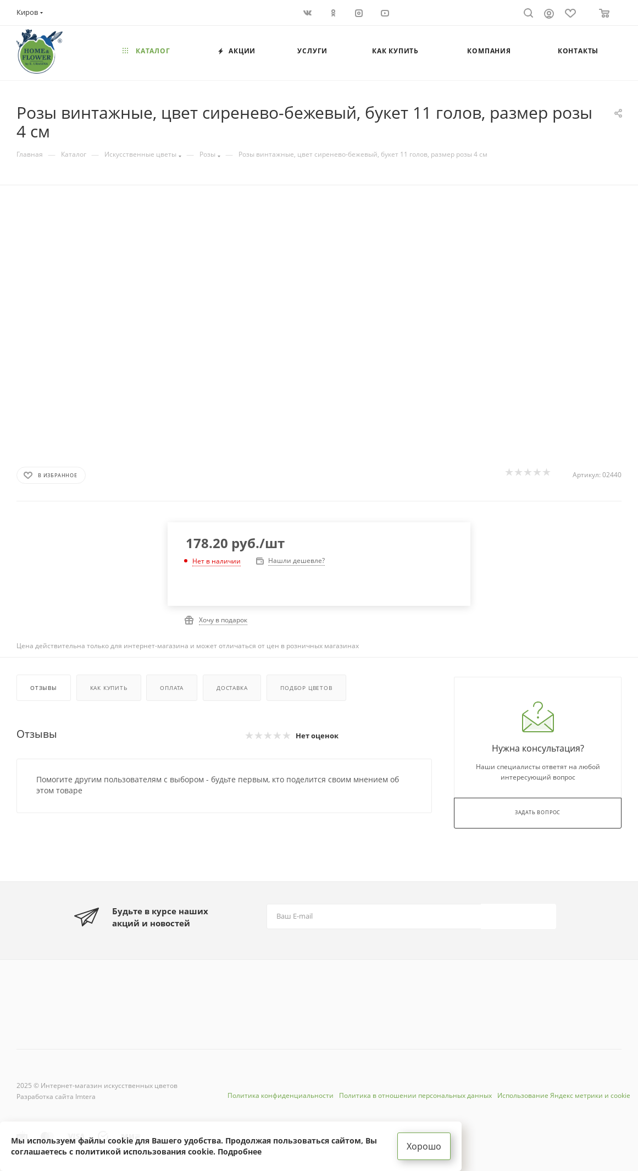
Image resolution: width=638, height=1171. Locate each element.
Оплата (172, 688)
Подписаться (519, 916)
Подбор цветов (306, 688)
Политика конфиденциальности (281, 1095)
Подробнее (240, 1151)
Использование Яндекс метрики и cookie (563, 1095)
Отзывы (43, 688)
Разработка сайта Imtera (56, 1096)
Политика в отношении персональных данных (415, 1095)
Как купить (108, 688)
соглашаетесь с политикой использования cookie (112, 1151)
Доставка (232, 688)
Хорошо (424, 1146)
